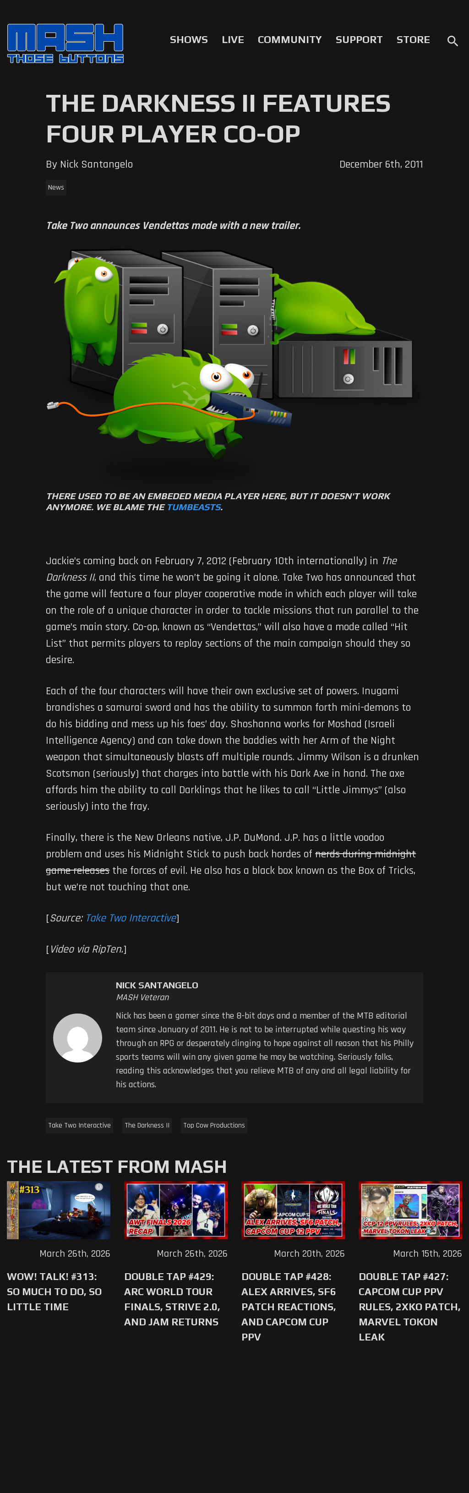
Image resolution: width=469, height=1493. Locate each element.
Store (413, 39)
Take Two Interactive (130, 918)
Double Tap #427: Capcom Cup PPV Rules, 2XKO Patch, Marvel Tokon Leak (410, 1306)
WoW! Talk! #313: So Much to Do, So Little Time (54, 1291)
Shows (189, 39)
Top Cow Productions (214, 1125)
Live (233, 39)
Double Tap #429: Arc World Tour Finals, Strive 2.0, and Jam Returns (172, 1299)
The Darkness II (147, 1125)
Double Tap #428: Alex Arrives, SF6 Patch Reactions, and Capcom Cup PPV (288, 1306)
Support (359, 39)
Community (290, 39)
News (56, 187)
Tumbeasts (193, 506)
